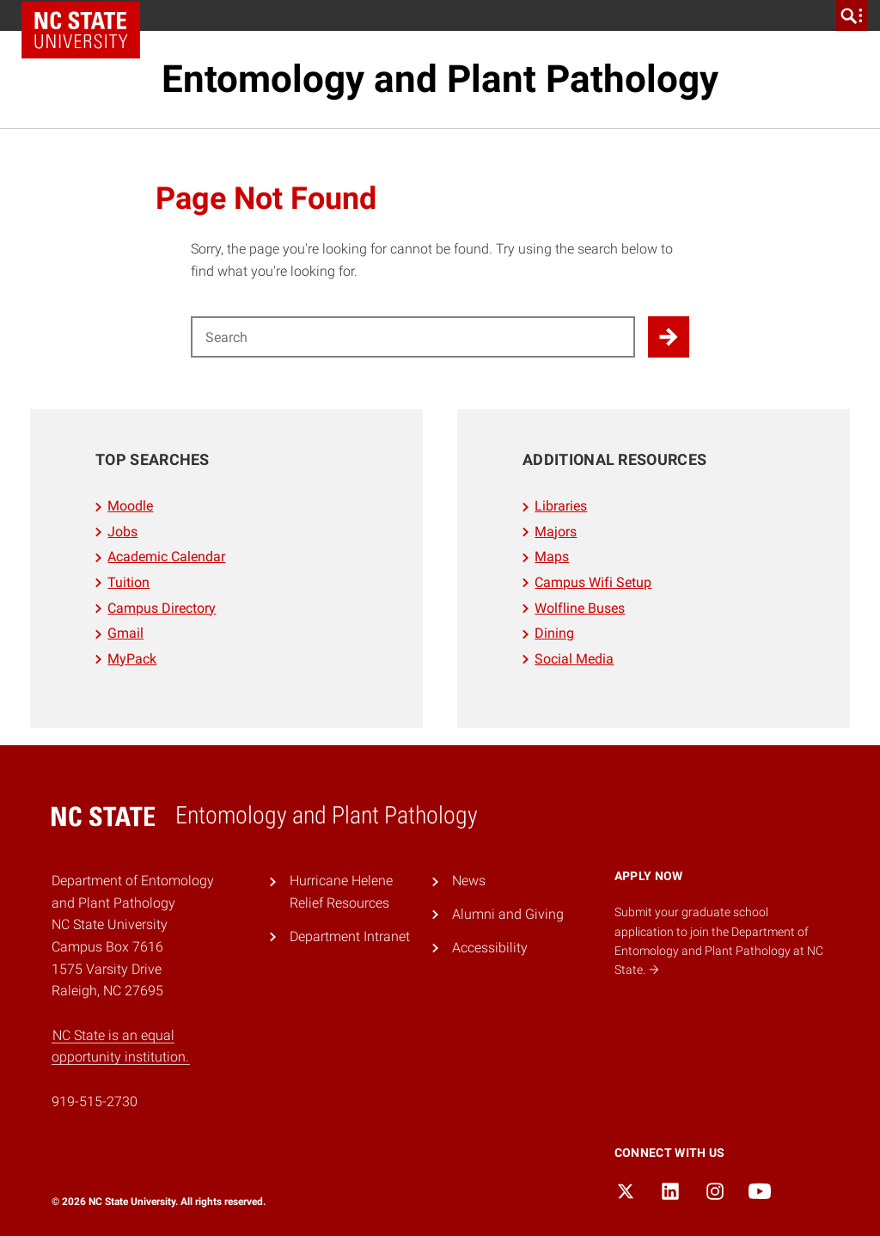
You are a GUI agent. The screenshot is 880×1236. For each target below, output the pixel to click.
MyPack (131, 659)
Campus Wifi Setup (593, 582)
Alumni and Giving (508, 914)
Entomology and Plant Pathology (440, 79)
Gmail (125, 633)
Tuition (128, 582)
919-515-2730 (95, 1101)
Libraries (561, 506)
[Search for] (413, 337)
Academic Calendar (166, 556)
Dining (554, 633)
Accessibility (490, 947)
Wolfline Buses (580, 608)
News (469, 880)
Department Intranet (350, 936)
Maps (552, 556)
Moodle (130, 506)
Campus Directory (161, 608)
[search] (851, 15)
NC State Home (80, 30)
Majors (556, 531)
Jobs (122, 531)
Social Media (574, 659)
